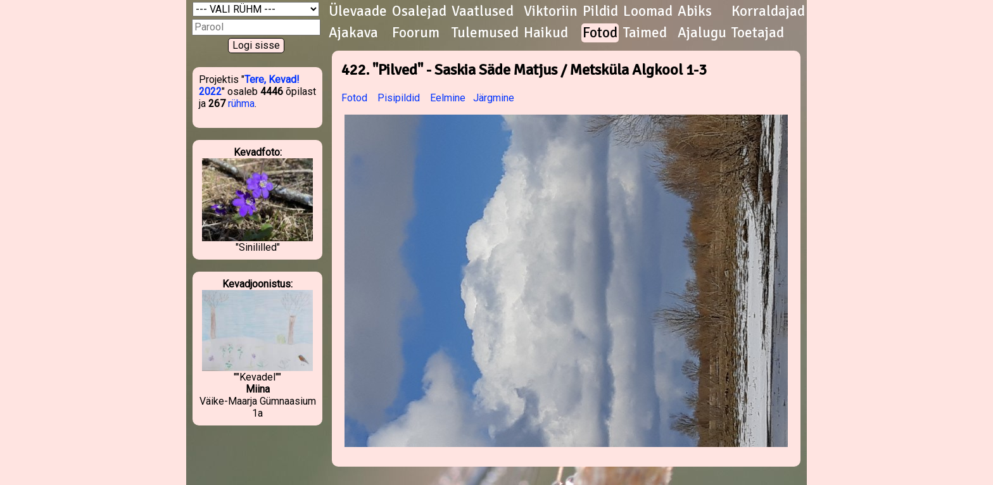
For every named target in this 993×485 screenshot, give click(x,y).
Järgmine (493, 98)
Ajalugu (702, 33)
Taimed (645, 33)
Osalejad (419, 11)
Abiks (695, 11)
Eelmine (447, 98)
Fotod (600, 33)
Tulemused (485, 33)
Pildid (600, 11)
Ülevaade (358, 11)
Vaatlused (483, 11)
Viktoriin (551, 11)
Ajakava (353, 33)
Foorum (416, 33)
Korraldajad (768, 11)
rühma (241, 104)
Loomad (648, 11)
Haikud (546, 33)
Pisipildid (398, 98)
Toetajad (757, 33)
